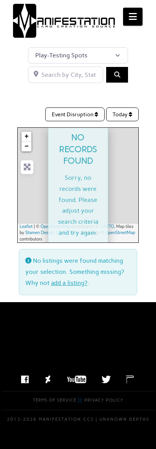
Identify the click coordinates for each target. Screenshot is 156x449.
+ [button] (27, 136)
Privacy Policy (103, 400)
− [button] (27, 146)
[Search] (117, 74)
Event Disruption (75, 114)
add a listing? (69, 282)
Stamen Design (39, 233)
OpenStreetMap (56, 226)
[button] (133, 17)
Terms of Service (54, 400)
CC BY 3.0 (66, 233)
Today (122, 114)
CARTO (107, 226)
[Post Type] (78, 55)
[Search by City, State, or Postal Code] (65, 75)
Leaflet (26, 226)
